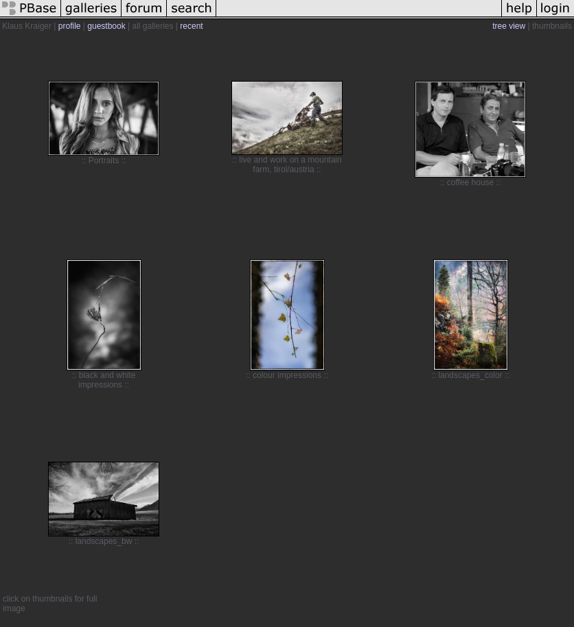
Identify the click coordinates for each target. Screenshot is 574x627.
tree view (508, 26)
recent (191, 26)
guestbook (106, 26)
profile (69, 26)
